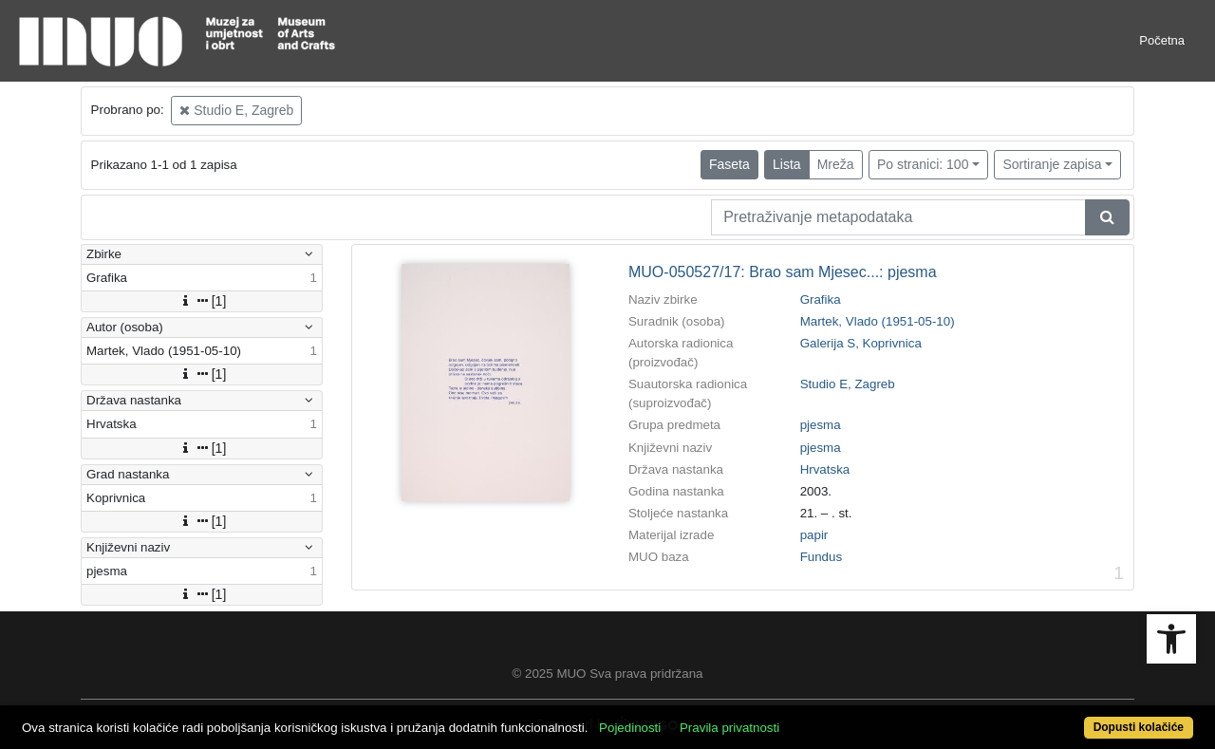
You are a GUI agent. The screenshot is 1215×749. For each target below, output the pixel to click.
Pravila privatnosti (729, 728)
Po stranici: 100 (923, 164)
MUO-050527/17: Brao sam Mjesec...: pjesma (782, 272)
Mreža (835, 164)
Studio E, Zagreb (236, 110)
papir (814, 535)
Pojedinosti (630, 728)
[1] (202, 301)
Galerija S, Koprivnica (861, 343)
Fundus (821, 557)
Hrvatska (825, 469)
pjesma (820, 425)
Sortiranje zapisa (1051, 164)
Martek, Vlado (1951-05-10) (877, 321)
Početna (1162, 40)
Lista (787, 164)
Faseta (729, 164)
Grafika (820, 299)
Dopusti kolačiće (1139, 727)
